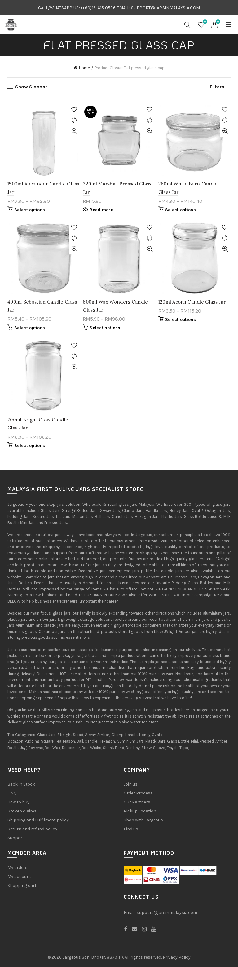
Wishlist (204, 22)
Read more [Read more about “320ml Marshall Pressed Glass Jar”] (101, 209)
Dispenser (71, 747)
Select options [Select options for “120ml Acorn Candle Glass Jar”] (180, 319)
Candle (91, 741)
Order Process (138, 793)
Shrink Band (113, 747)
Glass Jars (46, 734)
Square (47, 741)
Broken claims (22, 811)
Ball (80, 741)
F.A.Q (12, 793)
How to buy (18, 802)
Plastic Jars (155, 741)
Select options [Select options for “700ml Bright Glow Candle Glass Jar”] (29, 445)
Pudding (32, 741)
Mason (69, 741)
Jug (23, 747)
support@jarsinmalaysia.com (167, 912)
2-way (90, 734)
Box (85, 747)
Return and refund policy (32, 829)
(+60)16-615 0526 (98, 8)
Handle (131, 734)
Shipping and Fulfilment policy (38, 820)
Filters (217, 87)
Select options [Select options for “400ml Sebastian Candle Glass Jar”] (29, 327)
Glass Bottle (178, 741)
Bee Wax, (53, 747)
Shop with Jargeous (143, 820)
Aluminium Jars (130, 741)
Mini (194, 741)
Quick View (74, 131)
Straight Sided (70, 734)
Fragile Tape (177, 747)
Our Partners (137, 802)
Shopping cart (22, 885)
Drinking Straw (139, 747)
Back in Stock (21, 784)
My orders (17, 867)
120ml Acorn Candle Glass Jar (192, 302)
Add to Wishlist (74, 109)
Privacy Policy (177, 957)
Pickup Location (140, 811)
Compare (74, 120)
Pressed (207, 741)
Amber (103, 734)
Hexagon (107, 741)
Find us (131, 829)
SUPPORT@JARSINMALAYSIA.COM (165, 8)
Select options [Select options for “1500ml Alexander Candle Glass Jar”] (29, 209)
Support (15, 838)
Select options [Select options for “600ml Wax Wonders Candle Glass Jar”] (105, 327)
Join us (131, 784)
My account (19, 876)
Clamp (118, 734)
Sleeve (159, 747)
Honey (144, 734)
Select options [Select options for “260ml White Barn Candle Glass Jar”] (180, 209)
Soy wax (35, 747)
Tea (58, 741)
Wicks (95, 747)
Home (84, 68)
